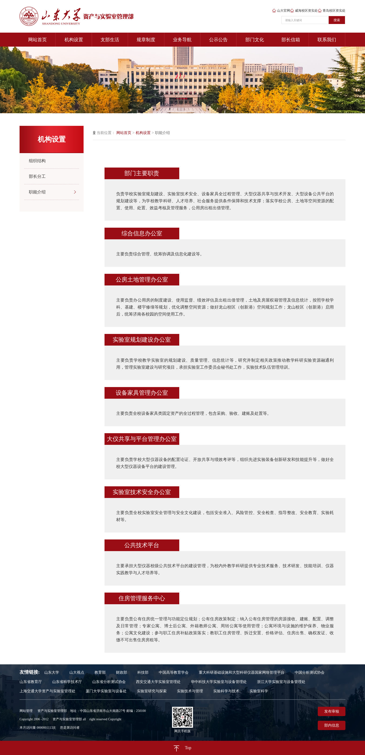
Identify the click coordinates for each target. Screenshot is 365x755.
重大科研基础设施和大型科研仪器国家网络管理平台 (241, 672)
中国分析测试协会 (309, 672)
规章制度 (146, 39)
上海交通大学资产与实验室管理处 (47, 691)
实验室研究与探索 (152, 691)
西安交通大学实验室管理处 (158, 682)
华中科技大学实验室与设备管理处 (219, 682)
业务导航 (182, 39)
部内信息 (331, 725)
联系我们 (327, 39)
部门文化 (254, 39)
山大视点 (76, 672)
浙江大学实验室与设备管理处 (281, 682)
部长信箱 (290, 39)
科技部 (143, 672)
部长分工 (37, 176)
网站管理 (26, 711)
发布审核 (331, 711)
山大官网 (281, 10)
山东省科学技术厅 (67, 682)
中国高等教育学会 (174, 672)
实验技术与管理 (190, 691)
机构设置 (73, 39)
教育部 (100, 672)
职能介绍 (37, 192)
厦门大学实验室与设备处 (106, 691)
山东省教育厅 (31, 682)
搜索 (337, 20)
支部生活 (110, 39)
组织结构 (37, 160)
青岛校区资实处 (331, 10)
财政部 (121, 672)
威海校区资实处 (304, 10)
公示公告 (218, 39)
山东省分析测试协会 (109, 682)
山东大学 (51, 672)
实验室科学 (259, 691)
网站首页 (37, 39)
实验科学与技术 (226, 691)
